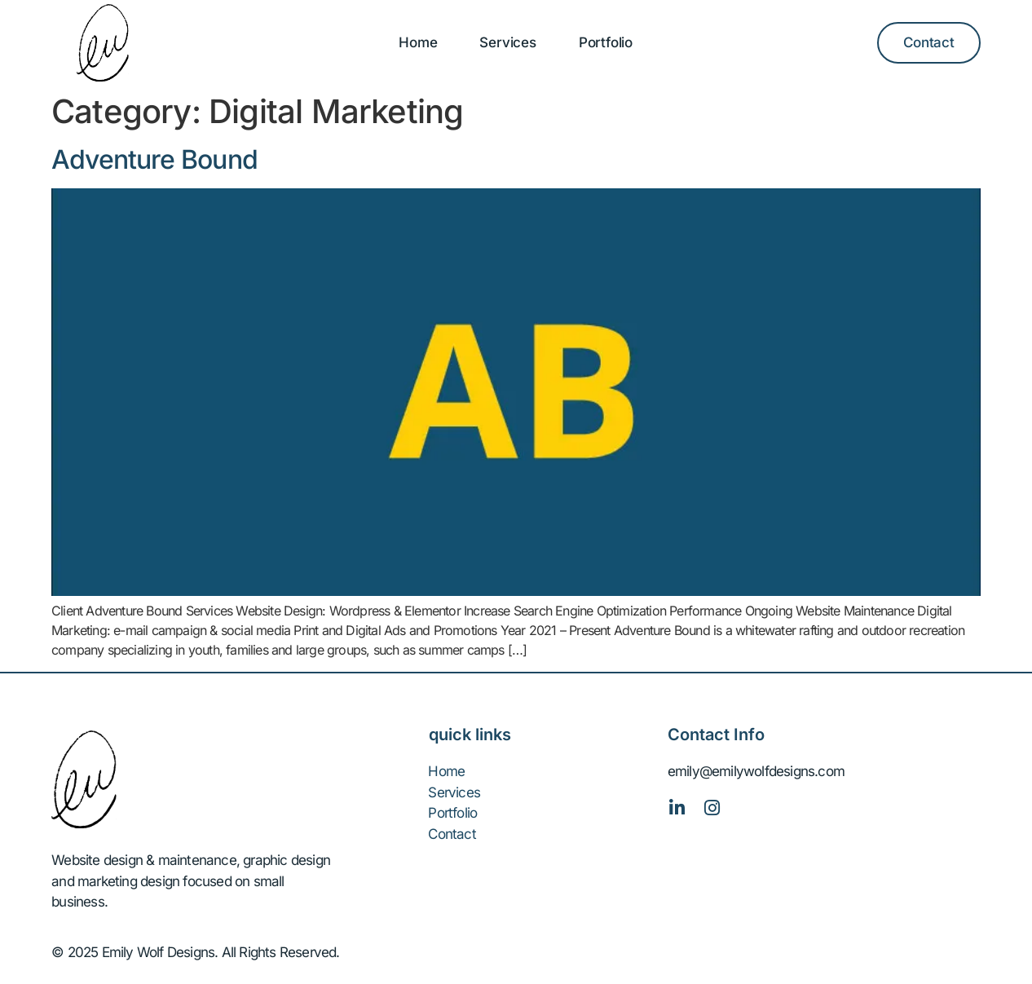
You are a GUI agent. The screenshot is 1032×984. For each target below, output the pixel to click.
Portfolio (606, 42)
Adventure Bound (154, 159)
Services (507, 42)
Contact (451, 834)
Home (418, 42)
